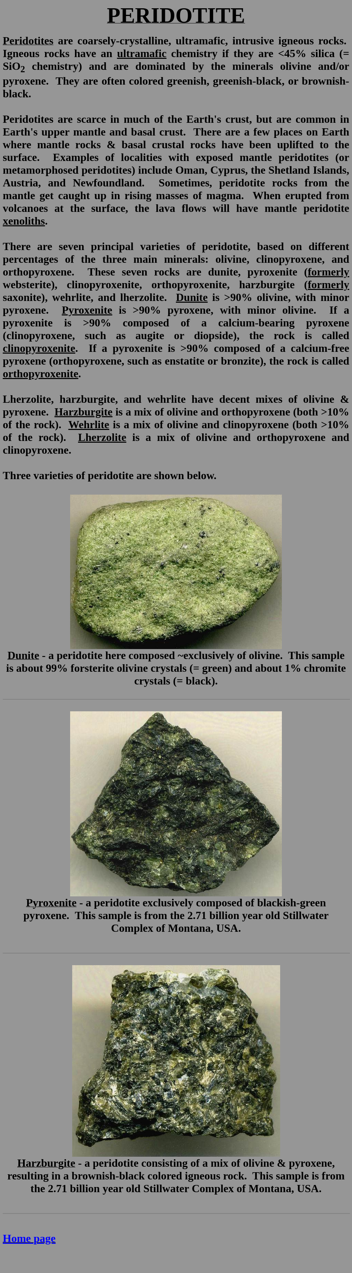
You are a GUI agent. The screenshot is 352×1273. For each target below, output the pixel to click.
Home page (29, 1238)
